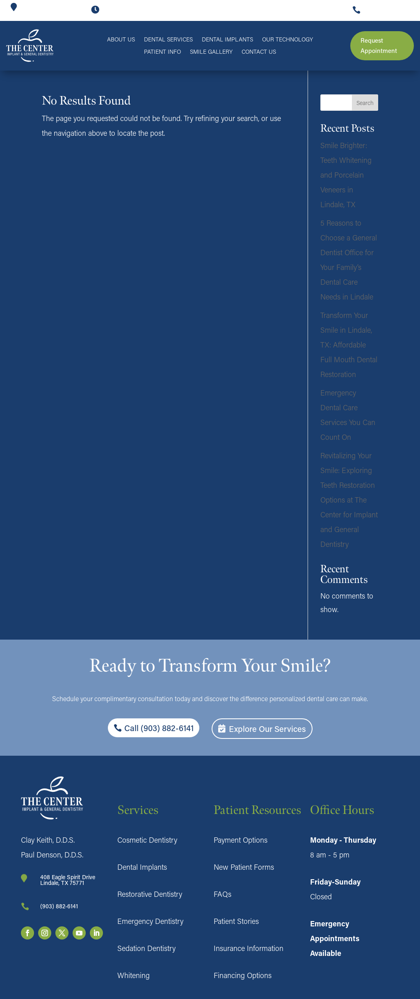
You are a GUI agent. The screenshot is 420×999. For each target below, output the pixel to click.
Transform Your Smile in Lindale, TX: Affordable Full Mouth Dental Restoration (348, 344)
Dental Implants (227, 40)
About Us (121, 40)
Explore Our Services (267, 728)
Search (365, 103)
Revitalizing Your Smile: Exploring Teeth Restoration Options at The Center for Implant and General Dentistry (349, 499)
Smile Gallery (211, 52)
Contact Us (259, 52)
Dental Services (168, 40)
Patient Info (162, 52)
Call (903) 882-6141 (159, 727)
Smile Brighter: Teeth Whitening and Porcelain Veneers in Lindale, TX (346, 174)
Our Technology (287, 40)
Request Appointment (379, 45)
